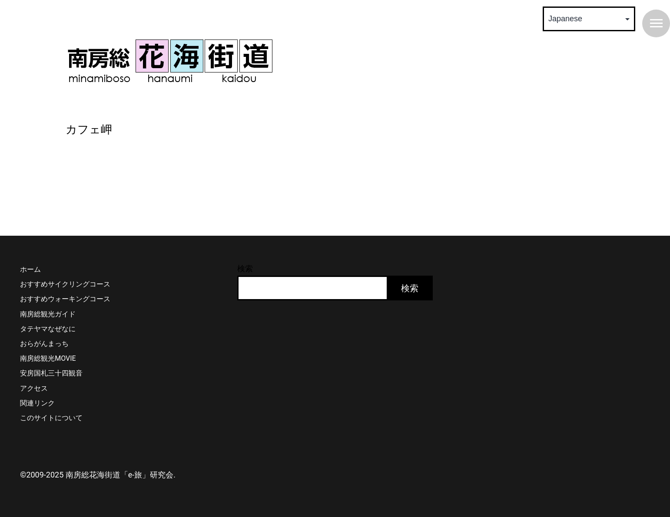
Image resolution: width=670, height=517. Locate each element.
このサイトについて (51, 418)
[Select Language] (589, 19)
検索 (245, 268)
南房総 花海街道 (170, 61)
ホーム (30, 269)
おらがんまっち (44, 343)
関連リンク (37, 403)
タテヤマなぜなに (48, 329)
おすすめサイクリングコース (65, 284)
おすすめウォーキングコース (65, 299)
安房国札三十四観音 (51, 373)
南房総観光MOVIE (48, 358)
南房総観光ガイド (48, 314)
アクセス (34, 388)
